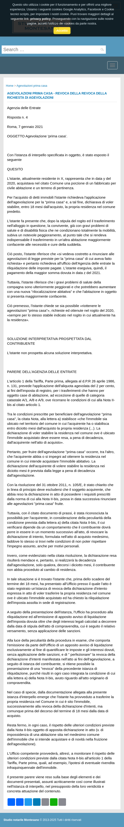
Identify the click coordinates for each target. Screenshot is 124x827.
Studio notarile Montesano (21, 820)
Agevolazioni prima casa (32, 85)
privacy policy (40, 17)
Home (9, 85)
